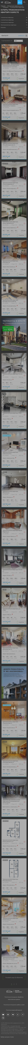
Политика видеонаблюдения (14, 1010)
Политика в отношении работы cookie (14, 1004)
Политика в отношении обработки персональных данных (14, 998)
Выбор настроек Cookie (7, 1037)
